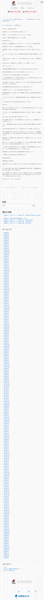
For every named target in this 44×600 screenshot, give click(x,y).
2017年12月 (6, 382)
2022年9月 (6, 292)
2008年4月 (6, 557)
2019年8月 (6, 351)
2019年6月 (6, 354)
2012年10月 (6, 475)
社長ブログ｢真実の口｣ (9, 570)
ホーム (3, 19)
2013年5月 (6, 464)
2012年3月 (6, 486)
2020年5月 (6, 336)
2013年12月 (6, 453)
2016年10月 (6, 404)
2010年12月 (6, 510)
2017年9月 (6, 387)
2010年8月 (6, 516)
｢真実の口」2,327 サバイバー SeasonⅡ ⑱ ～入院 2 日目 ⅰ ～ (18, 223)
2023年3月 (6, 283)
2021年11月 (6, 308)
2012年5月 (6, 483)
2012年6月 (6, 482)
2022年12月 (6, 287)
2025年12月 (6, 239)
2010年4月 (6, 523)
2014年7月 (6, 442)
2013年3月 (6, 467)
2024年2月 (6, 265)
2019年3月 (6, 359)
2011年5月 (6, 502)
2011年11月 (6, 493)
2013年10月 (6, 456)
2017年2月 (6, 398)
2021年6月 (6, 316)
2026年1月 (6, 237)
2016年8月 (6, 407)
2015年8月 (6, 423)
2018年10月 (6, 366)
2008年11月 (6, 548)
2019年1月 (6, 362)
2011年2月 (6, 507)
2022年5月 (6, 299)
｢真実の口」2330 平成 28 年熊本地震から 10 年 (15, 218)
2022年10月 (6, 291)
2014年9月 (6, 439)
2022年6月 (6, 297)
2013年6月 (6, 463)
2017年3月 (6, 396)
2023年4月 (6, 281)
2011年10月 (6, 494)
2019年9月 (6, 349)
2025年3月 (6, 245)
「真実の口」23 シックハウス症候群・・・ (30, 187)
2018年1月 (6, 381)
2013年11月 (6, 455)
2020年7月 (6, 333)
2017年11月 (6, 384)
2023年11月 (6, 270)
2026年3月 (6, 234)
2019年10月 (6, 347)
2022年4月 (6, 300)
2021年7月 (6, 314)
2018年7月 (6, 371)
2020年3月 (6, 340)
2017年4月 (6, 395)
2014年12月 (6, 436)
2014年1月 (6, 452)
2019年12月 (6, 344)
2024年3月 (6, 264)
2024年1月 (6, 267)
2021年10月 (6, 310)
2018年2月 (6, 379)
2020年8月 (6, 332)
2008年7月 (6, 553)
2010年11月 (6, 512)
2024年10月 (6, 253)
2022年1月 (6, 305)
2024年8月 (6, 256)
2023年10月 (6, 272)
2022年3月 (6, 302)
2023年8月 (6, 275)
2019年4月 (6, 357)
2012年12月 (6, 472)
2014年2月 (6, 450)
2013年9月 (6, 458)
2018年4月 (6, 376)
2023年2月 (6, 284)
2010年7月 (6, 518)
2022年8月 (6, 294)
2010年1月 (6, 527)
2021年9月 (6, 311)
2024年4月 (6, 262)
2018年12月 (6, 363)
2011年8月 (6, 497)
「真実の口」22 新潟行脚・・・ (11, 187)
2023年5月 (6, 280)
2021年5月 (6, 317)
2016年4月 (6, 411)
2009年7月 (6, 537)
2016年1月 (6, 415)
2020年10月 (6, 329)
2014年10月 (6, 437)
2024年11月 (6, 251)
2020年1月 (6, 343)
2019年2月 (6, 360)
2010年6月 (6, 520)
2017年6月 (6, 392)
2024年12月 (6, 250)
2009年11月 (6, 531)
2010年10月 (6, 513)
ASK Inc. (18, 25)
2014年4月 (6, 447)
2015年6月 (6, 426)
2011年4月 (6, 504)
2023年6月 (6, 278)
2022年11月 (6, 289)
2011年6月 (6, 501)
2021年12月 (6, 306)
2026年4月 (6, 232)
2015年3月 (6, 431)
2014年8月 (6, 441)
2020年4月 (6, 338)
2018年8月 (6, 370)
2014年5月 (6, 445)
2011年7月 (6, 499)
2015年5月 (6, 428)
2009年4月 (6, 540)
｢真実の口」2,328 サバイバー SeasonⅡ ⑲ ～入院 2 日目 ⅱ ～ (18, 221)
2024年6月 (6, 259)
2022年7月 (6, 295)
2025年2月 (6, 246)
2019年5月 (6, 355)
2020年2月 (6, 341)
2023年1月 (6, 286)
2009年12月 (6, 529)
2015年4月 (6, 430)
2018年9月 (6, 368)
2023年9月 (6, 273)
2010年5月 (6, 521)
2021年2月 (6, 322)
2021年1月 (6, 324)
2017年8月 (6, 389)
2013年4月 (6, 466)
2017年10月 (6, 385)
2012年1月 (6, 490)
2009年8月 (6, 535)
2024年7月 (6, 257)
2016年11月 (6, 403)
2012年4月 (6, 485)
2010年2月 (6, 526)
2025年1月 (6, 248)
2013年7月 (6, 461)
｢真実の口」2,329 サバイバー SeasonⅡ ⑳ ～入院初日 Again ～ (19, 220)
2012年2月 (6, 488)
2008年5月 (6, 556)
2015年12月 (6, 417)
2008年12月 (6, 546)
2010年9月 (6, 515)
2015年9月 (6, 422)
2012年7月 (6, 480)
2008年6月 (6, 554)
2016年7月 (6, 409)
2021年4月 (6, 319)
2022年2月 (6, 303)
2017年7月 (6, 390)
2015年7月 (6, 425)
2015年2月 (6, 433)
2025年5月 (6, 242)
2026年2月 (6, 235)
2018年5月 (6, 374)
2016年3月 (6, 412)
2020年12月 (6, 325)
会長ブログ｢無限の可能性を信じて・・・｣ (17, 19)
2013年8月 (6, 460)
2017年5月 (6, 393)
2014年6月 (6, 444)
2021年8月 (6, 313)
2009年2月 (6, 543)
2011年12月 (6, 491)
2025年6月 (6, 240)
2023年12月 (6, 269)
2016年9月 (6, 406)
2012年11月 (6, 474)
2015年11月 (6, 418)
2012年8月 (6, 478)
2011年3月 (6, 505)
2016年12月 (6, 401)
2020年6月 (6, 335)
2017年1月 (6, 400)
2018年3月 (6, 377)
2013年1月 (6, 471)
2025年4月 (6, 243)
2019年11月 (6, 346)
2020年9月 (6, 330)
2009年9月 (6, 534)
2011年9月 (6, 496)
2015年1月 (6, 434)
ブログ (7, 19)
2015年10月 (6, 420)
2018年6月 (6, 373)
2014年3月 (6, 448)
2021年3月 (6, 321)
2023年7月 (6, 276)
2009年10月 (6, 532)
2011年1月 (6, 508)
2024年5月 (6, 261)
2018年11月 (6, 365)
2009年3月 (6, 542)
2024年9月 (6, 254)
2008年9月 (6, 550)
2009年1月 (6, 545)
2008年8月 (6, 551)
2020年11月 (6, 327)
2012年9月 (6, 477)
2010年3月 (6, 524)
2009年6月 (6, 538)
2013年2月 (6, 469)
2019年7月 (6, 352)
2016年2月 (6, 414)
